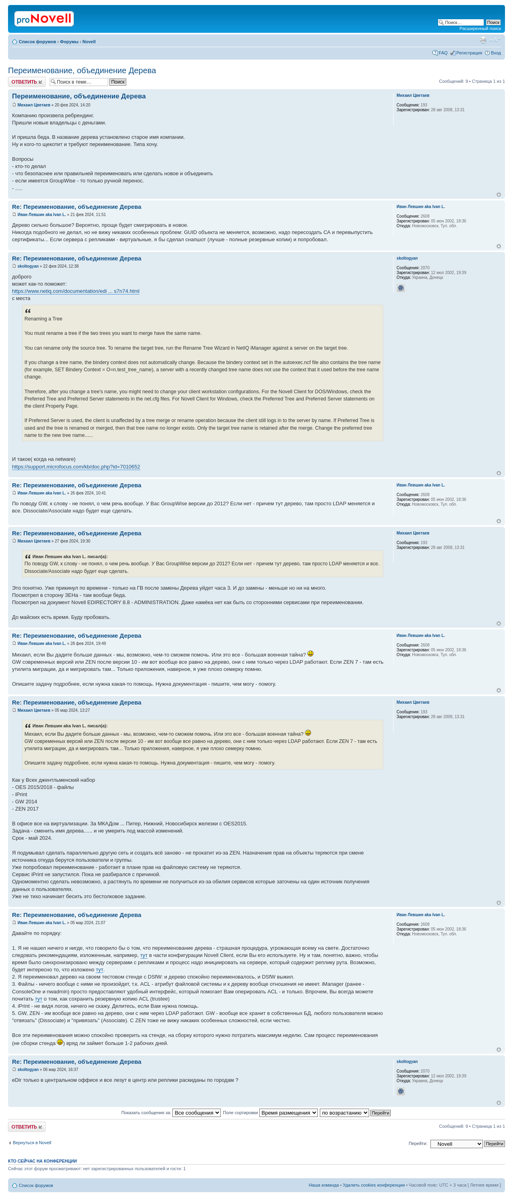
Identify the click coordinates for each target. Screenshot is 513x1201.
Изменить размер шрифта (495, 40)
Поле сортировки (270, 1112)
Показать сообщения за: (171, 1112)
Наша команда (324, 1185)
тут (144, 955)
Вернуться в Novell (32, 1142)
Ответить (27, 82)
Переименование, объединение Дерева (82, 70)
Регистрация (469, 52)
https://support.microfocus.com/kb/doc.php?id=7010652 (76, 467)
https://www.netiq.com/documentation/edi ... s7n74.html (75, 291)
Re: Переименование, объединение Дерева (76, 206)
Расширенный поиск (480, 28)
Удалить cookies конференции (374, 1185)
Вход (496, 52)
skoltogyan (28, 266)
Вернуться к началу (499, 194)
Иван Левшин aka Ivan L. (42, 214)
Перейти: (418, 1143)
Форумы (69, 41)
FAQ (443, 52)
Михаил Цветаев (34, 105)
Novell (89, 41)
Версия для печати (483, 40)
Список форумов (37, 41)
